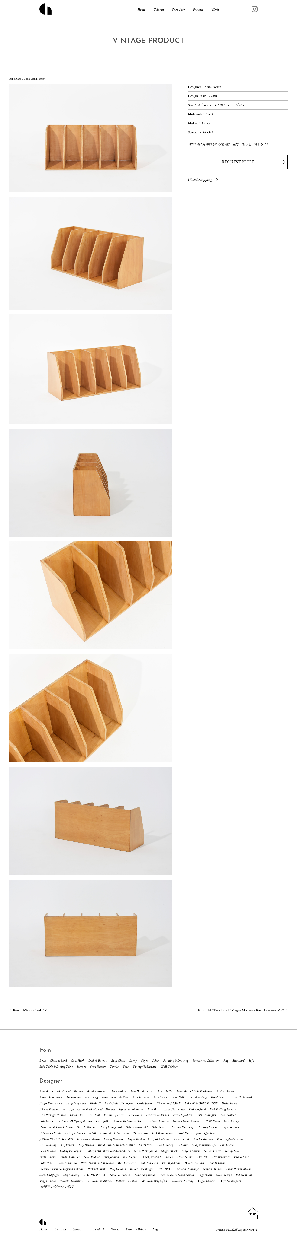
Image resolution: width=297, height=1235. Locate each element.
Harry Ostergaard (111, 1127)
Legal (156, 1229)
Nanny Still (232, 1151)
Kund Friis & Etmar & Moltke (116, 1145)
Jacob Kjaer (185, 1133)
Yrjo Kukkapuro (230, 1181)
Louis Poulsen (47, 1151)
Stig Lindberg (71, 1175)
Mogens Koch (169, 1151)
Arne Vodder (160, 1097)
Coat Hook (77, 1060)
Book (42, 1060)
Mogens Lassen (191, 1151)
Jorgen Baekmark (138, 1139)
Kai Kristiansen (203, 1139)
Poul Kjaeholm (171, 1163)
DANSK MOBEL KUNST (201, 1103)
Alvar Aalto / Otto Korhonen (194, 1091)
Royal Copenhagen (141, 1169)
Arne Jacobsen (140, 1097)
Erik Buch (154, 1109)
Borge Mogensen (76, 1103)
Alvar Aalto (164, 1091)
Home (141, 9)
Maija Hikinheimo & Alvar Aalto (109, 1151)
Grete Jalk (102, 1121)
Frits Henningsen (206, 1115)
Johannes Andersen (88, 1139)
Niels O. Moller (70, 1157)
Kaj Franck (67, 1145)
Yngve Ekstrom (206, 1181)
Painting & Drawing (175, 1060)
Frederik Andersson (157, 1115)
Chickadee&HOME (169, 1103)
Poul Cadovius (126, 1163)
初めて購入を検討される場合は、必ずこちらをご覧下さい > (228, 144)
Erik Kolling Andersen (223, 1109)
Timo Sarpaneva (144, 1175)
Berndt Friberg (198, 1097)
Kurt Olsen (145, 1145)
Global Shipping (200, 179)
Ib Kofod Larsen (75, 1133)
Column (158, 9)
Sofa (251, 1060)
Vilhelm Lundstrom (99, 1181)
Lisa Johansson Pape (204, 1145)
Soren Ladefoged (49, 1175)
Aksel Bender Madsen (70, 1091)
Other (155, 1060)
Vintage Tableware (144, 1066)
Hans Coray (231, 1121)
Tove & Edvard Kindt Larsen (176, 1175)
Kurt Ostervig (164, 1145)
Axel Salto (179, 1097)
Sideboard (238, 1060)
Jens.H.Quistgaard (207, 1133)
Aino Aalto (46, 1091)
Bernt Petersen (219, 1097)
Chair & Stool (58, 1060)
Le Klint (182, 1145)
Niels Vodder (91, 1157)
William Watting (182, 1181)
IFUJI (92, 1133)
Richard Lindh (97, 1169)
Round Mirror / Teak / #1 (30, 1010)
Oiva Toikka (185, 1157)
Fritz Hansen (47, 1121)
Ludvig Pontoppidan (72, 1151)
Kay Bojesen (86, 1145)
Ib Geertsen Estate (50, 1133)
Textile (114, 1066)
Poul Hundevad (148, 1163)
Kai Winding (47, 1145)
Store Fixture (98, 1066)
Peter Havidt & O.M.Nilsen (97, 1163)
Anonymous (73, 1097)
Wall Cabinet (168, 1066)
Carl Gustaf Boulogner (119, 1103)
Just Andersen (161, 1139)
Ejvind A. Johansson (131, 1109)
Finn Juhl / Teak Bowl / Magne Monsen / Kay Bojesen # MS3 (241, 1010)
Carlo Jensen (144, 1103)
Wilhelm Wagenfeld (154, 1181)
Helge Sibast (159, 1127)
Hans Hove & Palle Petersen (56, 1127)
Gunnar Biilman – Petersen (129, 1121)
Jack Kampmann (162, 1133)
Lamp (133, 1060)
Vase (125, 1066)
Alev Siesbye (118, 1091)
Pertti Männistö (67, 1163)
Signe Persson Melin (238, 1169)
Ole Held (202, 1157)
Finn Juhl (94, 1115)
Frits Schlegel (228, 1115)
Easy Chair (118, 1060)
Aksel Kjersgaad (97, 1091)
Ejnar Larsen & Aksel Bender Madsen (92, 1109)
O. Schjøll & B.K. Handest (157, 1157)
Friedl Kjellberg (182, 1115)
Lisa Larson (227, 1145)
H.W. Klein (213, 1121)
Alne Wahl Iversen (141, 1091)
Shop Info (178, 9)
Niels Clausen (47, 1157)
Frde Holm (135, 1115)
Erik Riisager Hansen (52, 1115)
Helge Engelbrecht (137, 1127)
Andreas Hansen (226, 1091)
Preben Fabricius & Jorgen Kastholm (61, 1169)
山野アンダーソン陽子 (56, 1187)
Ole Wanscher (221, 1157)
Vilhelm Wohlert (126, 1181)
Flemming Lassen (114, 1115)
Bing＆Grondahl (242, 1097)
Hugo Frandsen (230, 1127)
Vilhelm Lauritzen (71, 1181)
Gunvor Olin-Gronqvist (187, 1121)
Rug (225, 1060)
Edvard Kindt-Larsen (52, 1109)
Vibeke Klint (244, 1175)
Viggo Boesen (47, 1181)
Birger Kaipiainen (50, 1103)
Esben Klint (77, 1115)
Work (215, 9)
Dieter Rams (229, 1103)
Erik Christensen (174, 1109)
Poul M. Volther (194, 1163)
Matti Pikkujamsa (145, 1151)
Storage (81, 1066)
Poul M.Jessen (216, 1163)
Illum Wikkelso (110, 1133)
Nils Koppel (130, 1157)
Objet (144, 1060)
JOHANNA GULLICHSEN (56, 1139)
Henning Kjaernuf (182, 1127)
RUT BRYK (165, 1169)
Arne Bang (91, 1097)
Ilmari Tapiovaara (136, 1133)
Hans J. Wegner (86, 1127)
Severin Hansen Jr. (188, 1169)
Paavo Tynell (242, 1157)
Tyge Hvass (205, 1175)
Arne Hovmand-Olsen (115, 1097)
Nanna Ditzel (212, 1151)
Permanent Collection (206, 1060)
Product (198, 9)
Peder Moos (46, 1163)
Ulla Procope (224, 1175)
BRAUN (95, 1103)
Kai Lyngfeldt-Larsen (230, 1139)
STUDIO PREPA (94, 1175)
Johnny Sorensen (113, 1139)
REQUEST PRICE (238, 162)
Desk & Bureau (97, 1060)
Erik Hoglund (197, 1109)
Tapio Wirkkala (119, 1175)
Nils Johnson (111, 1157)
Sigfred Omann (212, 1169)
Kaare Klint (181, 1139)
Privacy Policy (136, 1229)
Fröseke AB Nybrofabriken (75, 1121)
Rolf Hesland (118, 1169)
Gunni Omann (159, 1121)
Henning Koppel (207, 1127)
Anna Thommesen (50, 1097)
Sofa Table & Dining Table (56, 1066)
